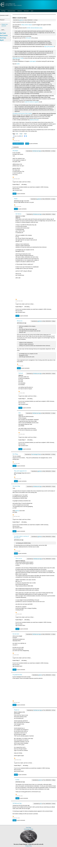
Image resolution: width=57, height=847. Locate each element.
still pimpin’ (15, 150)
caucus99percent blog (18, 143)
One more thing (16, 486)
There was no (18, 558)
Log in (32, 10)
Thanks (15, 198)
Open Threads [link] (3, 33)
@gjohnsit (17, 216)
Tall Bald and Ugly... (17, 803)
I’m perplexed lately (17, 674)
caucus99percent (10, 4)
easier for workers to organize (32, 101)
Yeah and (20, 373)
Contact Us (20, 10)
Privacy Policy (28, 845)
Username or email (4, 15)
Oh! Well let (18, 214)
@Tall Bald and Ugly (18, 200)
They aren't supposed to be (20, 471)
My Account (26, 10)
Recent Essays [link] (3, 38)
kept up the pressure (49, 46)
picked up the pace (34, 119)
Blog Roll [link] (2, 40)
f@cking (17, 510)
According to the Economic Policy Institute (22, 113)
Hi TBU (17, 779)
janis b (40, 675)
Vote (13, 137)
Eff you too (19, 320)
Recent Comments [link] (4, 35)
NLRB (18, 63)
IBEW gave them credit (18, 58)
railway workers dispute (26, 24)
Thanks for (16, 710)
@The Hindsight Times (19, 473)
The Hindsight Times (36, 454)
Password (2, 19)
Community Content (11, 10)
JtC (41, 803)
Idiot (19, 413)
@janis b (16, 712)
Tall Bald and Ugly (36, 151)
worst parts (28, 38)
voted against (33, 61)
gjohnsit (21, 20)
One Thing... (15, 454)
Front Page (3, 10)
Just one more (16, 634)
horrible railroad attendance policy (34, 27)
